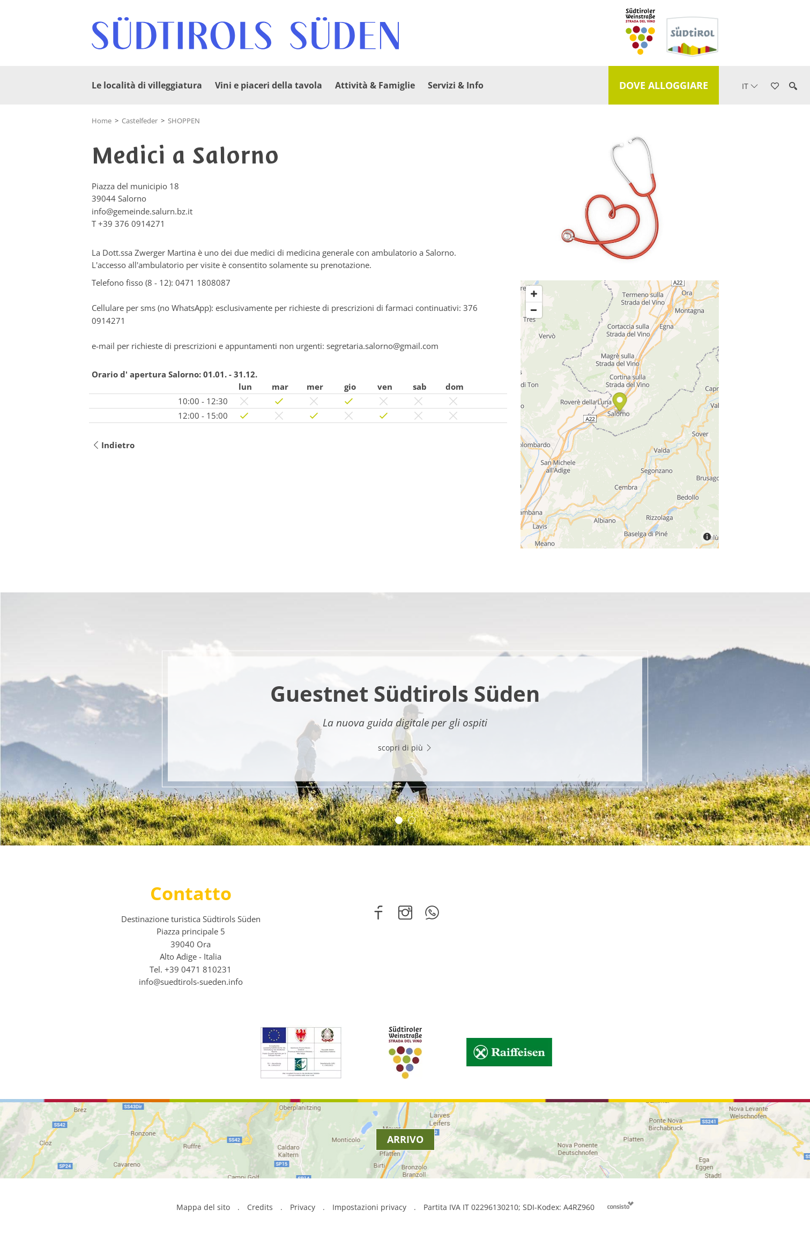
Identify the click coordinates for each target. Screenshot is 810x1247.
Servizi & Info (456, 85)
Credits (260, 1207)
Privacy (302, 1207)
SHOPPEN (184, 120)
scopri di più (405, 748)
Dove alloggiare (663, 85)
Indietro (113, 445)
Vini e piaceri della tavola (268, 85)
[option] (405, 718)
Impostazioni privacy (370, 1207)
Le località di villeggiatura (147, 85)
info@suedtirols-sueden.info (191, 981)
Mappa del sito (203, 1207)
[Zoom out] (534, 310)
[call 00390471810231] (198, 969)
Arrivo (405, 1139)
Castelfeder (140, 120)
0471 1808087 (203, 282)
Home (102, 120)
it (750, 86)
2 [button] (411, 820)
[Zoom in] (534, 294)
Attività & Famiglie (375, 85)
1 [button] (399, 820)
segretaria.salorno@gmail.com (382, 345)
